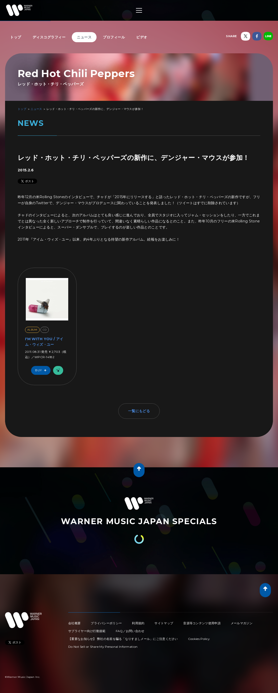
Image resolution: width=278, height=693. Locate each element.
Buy (42, 370)
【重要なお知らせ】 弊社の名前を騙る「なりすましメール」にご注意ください (123, 639)
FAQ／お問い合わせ (130, 631)
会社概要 (74, 623)
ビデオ (141, 37)
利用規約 (138, 623)
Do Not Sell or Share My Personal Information (102, 647)
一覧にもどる (139, 411)
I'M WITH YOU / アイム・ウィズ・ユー (44, 342)
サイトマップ (163, 623)
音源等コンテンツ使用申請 (202, 623)
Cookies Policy (199, 639)
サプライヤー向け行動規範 (87, 631)
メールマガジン (241, 623)
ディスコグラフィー (49, 37)
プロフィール (114, 37)
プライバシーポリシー (106, 623)
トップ (15, 37)
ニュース (84, 37)
